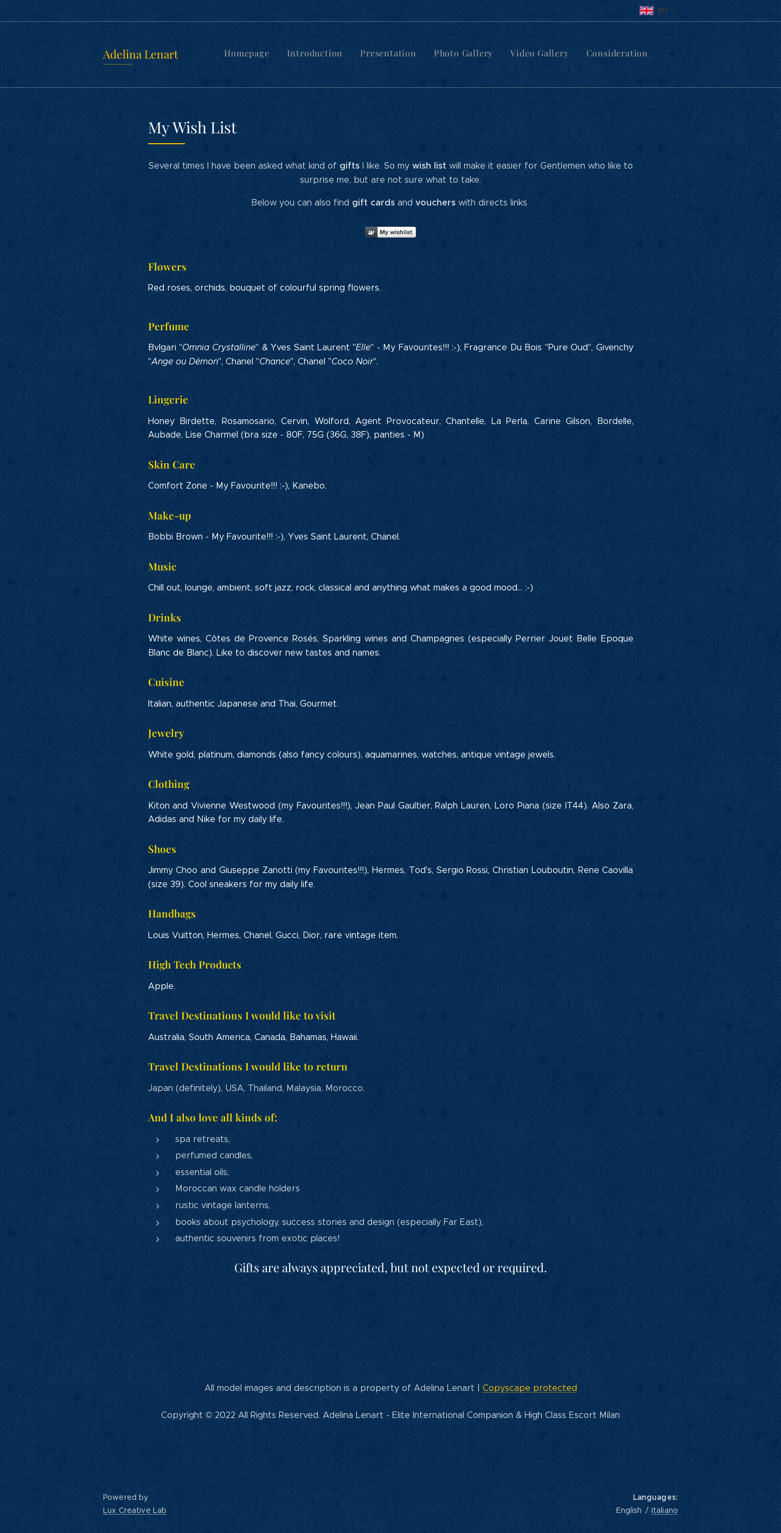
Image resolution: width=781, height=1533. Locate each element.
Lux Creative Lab (135, 1510)
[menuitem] (472, 54)
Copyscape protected (530, 1388)
